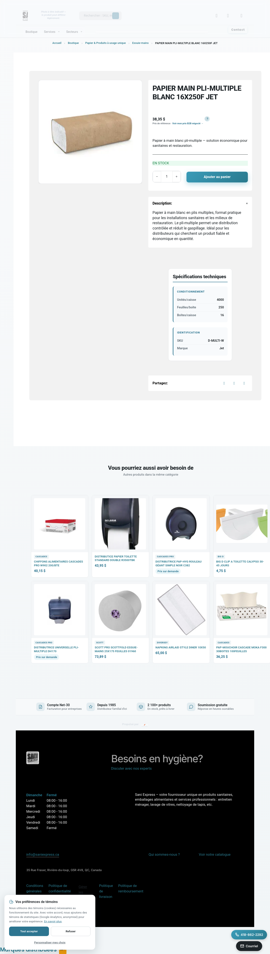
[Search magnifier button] (115, 12)
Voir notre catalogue (214, 854)
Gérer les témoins (84, 892)
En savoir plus (53, 921)
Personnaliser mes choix (49, 942)
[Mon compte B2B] (218, 12)
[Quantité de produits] (168, 176)
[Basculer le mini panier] (242, 12)
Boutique (31, 28)
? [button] (207, 118)
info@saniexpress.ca (42, 854)
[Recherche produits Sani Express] (98, 11)
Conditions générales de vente (34, 891)
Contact (238, 26)
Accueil (56, 43)
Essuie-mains (140, 43)
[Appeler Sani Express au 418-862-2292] (249, 934)
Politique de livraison (106, 891)
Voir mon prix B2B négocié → (187, 123)
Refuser (71, 931)
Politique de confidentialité (60, 888)
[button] (206, 118)
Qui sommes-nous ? (164, 854)
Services (49, 28)
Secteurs (72, 28)
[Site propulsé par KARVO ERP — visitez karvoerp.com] (135, 724)
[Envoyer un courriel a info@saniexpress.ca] (249, 946)
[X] (234, 383)
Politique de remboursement (130, 888)
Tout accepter (29, 931)
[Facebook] (224, 383)
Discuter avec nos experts (131, 768)
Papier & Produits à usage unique (105, 43)
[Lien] (229, 12)
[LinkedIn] (244, 383)
